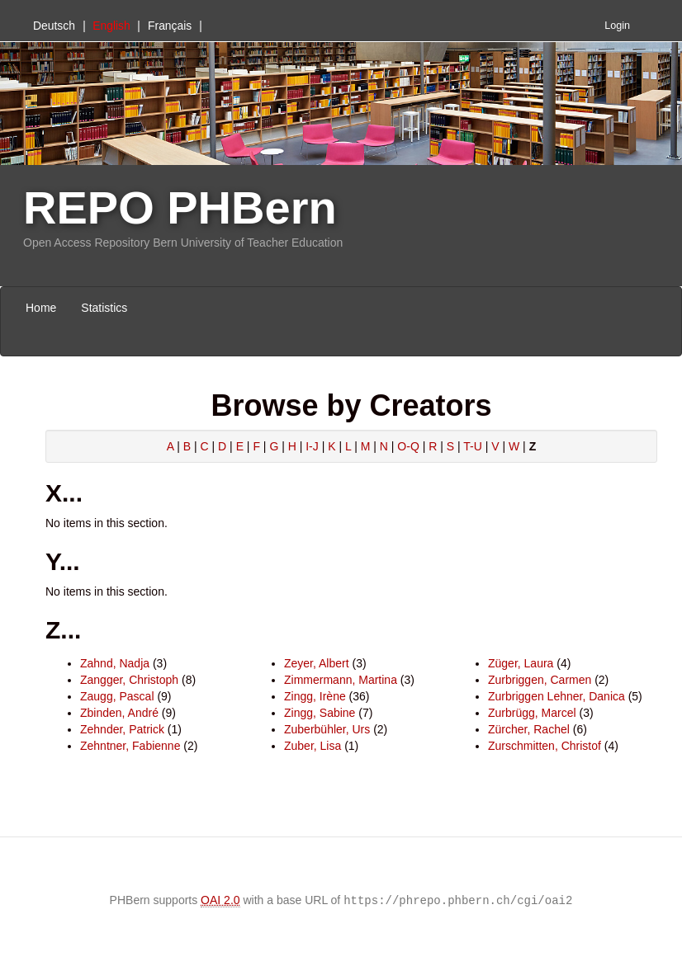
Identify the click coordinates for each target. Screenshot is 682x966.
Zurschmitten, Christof (544, 745)
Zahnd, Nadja (114, 663)
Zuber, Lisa (312, 745)
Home (41, 307)
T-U (472, 446)
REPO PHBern (180, 207)
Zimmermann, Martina (340, 679)
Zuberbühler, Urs (327, 729)
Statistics (104, 307)
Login (617, 25)
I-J (312, 446)
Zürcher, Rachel (529, 729)
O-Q (408, 446)
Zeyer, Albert (316, 663)
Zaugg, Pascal (117, 696)
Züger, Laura (520, 663)
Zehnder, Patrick (122, 729)
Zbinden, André (119, 712)
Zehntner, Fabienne (130, 745)
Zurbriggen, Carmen (539, 679)
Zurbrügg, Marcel (532, 712)
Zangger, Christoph (129, 679)
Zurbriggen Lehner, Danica (556, 696)
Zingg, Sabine (319, 712)
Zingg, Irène (315, 696)
